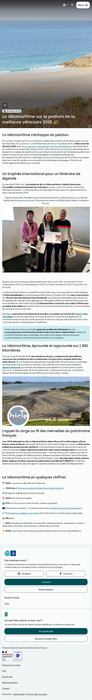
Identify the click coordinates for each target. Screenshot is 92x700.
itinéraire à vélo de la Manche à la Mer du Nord (40, 488)
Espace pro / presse (11, 665)
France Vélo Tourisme (37, 694)
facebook (67, 573)
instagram (26, 573)
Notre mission (46, 589)
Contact (46, 582)
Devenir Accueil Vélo (46, 638)
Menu (81, 5)
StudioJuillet (18, 694)
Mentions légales (9, 682)
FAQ (6, 603)
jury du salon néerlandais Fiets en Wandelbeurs (48, 146)
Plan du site (7, 676)
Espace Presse (11, 597)
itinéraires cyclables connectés (23, 513)
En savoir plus (46, 631)
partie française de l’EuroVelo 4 (66, 508)
